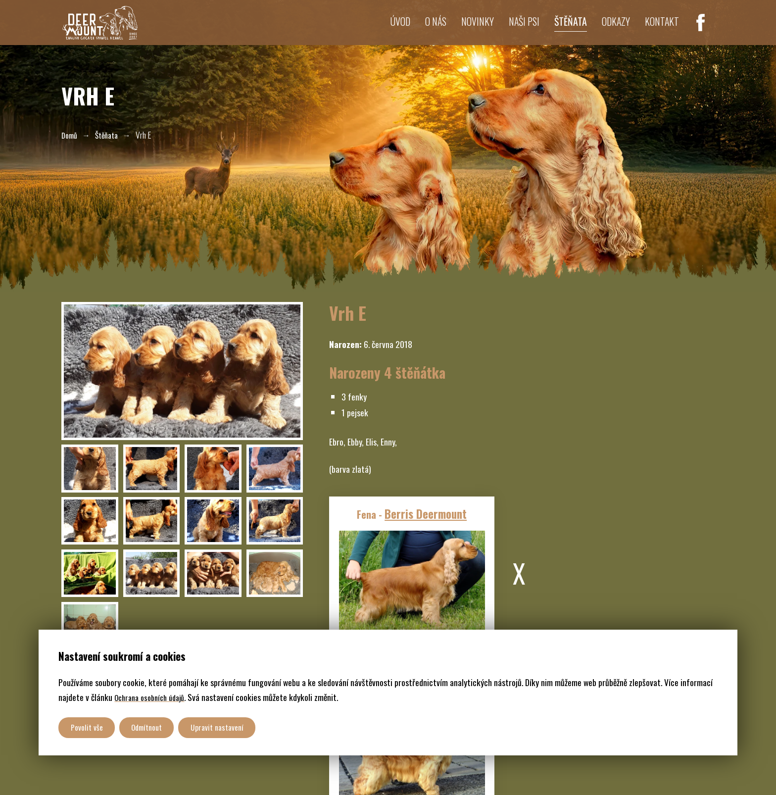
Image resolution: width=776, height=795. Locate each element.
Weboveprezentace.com (313, 772)
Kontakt (659, 28)
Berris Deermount (422, 529)
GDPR (193, 772)
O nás (412, 28)
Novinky (457, 28)
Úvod (373, 28)
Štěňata (559, 28)
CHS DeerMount (152, 772)
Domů (70, 134)
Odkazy (609, 28)
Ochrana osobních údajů (153, 694)
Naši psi (508, 28)
